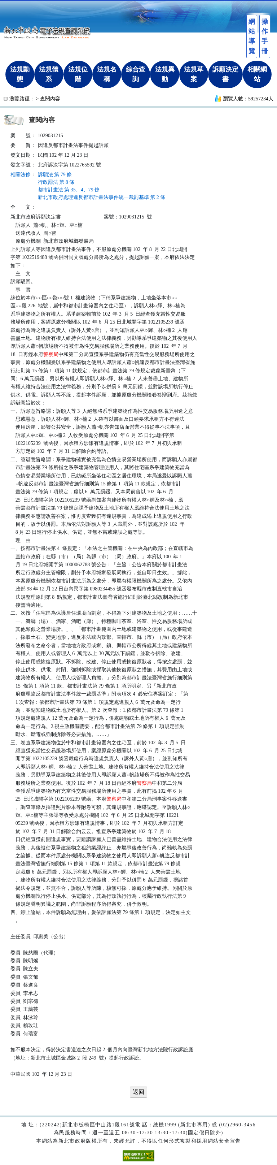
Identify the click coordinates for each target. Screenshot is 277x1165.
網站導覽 (252, 36)
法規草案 (193, 74)
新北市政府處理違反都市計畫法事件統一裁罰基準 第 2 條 (102, 197)
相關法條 (20, 174)
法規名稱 (106, 74)
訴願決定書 (225, 74)
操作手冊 (264, 36)
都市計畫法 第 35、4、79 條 (69, 189)
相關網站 (257, 74)
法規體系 (48, 74)
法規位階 (78, 74)
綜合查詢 (135, 74)
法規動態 (20, 74)
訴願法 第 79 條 (55, 174)
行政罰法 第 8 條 (56, 182)
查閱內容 (50, 98)
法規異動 (165, 74)
